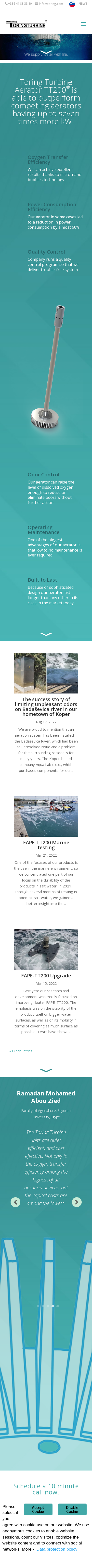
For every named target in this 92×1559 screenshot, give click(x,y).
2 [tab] (43, 1306)
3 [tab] (48, 1306)
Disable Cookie (72, 1509)
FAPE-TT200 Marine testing (46, 845)
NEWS (83, 3)
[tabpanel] (46, 1149)
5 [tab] (58, 1306)
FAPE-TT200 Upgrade (46, 975)
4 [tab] (53, 1306)
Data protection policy (57, 1549)
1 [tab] (38, 1306)
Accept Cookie (38, 1509)
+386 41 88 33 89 (20, 3)
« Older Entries (20, 1051)
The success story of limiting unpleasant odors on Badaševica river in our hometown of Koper (46, 706)
